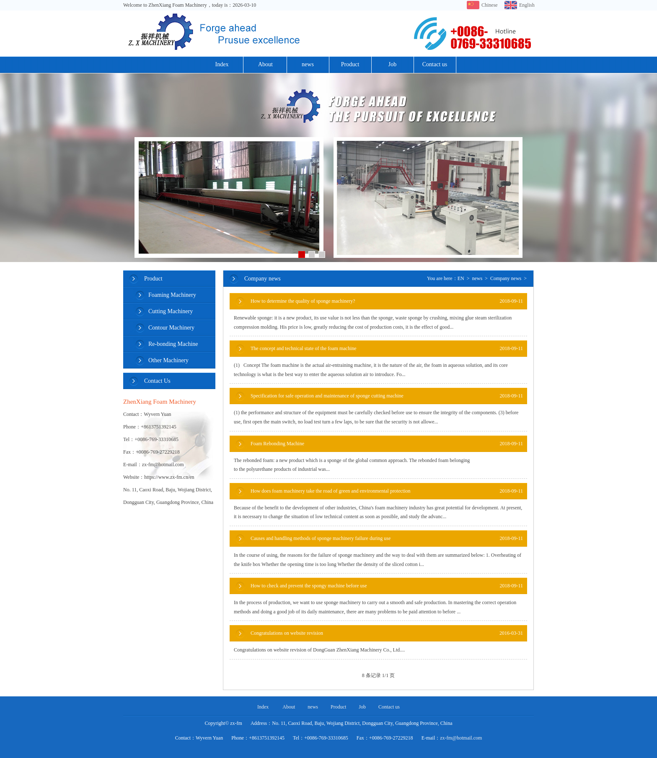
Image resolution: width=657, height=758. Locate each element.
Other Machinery (168, 360)
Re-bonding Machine (173, 344)
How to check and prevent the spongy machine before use (387, 586)
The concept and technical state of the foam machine (387, 348)
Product (350, 64)
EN (461, 278)
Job (392, 64)
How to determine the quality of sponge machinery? (387, 301)
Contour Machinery (171, 327)
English (526, 5)
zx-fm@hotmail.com (461, 738)
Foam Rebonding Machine (387, 444)
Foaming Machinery (172, 295)
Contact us (434, 64)
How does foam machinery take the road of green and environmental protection (387, 491)
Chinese (488, 5)
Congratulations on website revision (387, 633)
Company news (505, 278)
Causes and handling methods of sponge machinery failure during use (387, 538)
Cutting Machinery (170, 311)
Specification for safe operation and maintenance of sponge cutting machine (387, 396)
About (265, 64)
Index (222, 64)
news (308, 64)
